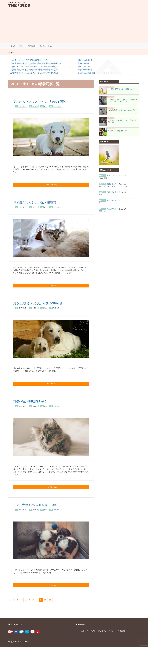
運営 (83, 631)
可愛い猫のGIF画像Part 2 (33, 401)
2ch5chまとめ (46, 46)
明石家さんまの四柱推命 (87, 73)
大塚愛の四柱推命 (84, 63)
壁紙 (21, 46)
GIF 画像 (32, 46)
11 (51, 600)
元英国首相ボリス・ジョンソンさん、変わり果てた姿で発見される (34, 73)
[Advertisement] (74, 26)
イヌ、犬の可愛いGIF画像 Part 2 (40, 505)
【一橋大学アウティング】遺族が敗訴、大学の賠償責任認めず (32, 66)
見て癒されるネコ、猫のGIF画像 (39, 202)
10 (46, 600)
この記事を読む (51, 185)
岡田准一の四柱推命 (85, 60)
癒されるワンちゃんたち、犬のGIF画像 (44, 101)
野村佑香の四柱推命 (85, 70)
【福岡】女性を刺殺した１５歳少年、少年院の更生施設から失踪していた (36, 63)
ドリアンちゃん (112, 176)
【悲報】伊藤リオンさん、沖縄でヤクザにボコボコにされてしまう (34, 70)
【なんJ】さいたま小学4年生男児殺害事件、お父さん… (30, 60)
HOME (12, 46)
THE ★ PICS (24, 642)
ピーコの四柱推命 (84, 66)
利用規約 (123, 631)
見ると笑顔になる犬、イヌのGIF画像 (42, 303)
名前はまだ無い (112, 184)
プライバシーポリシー (108, 631)
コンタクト (91, 631)
